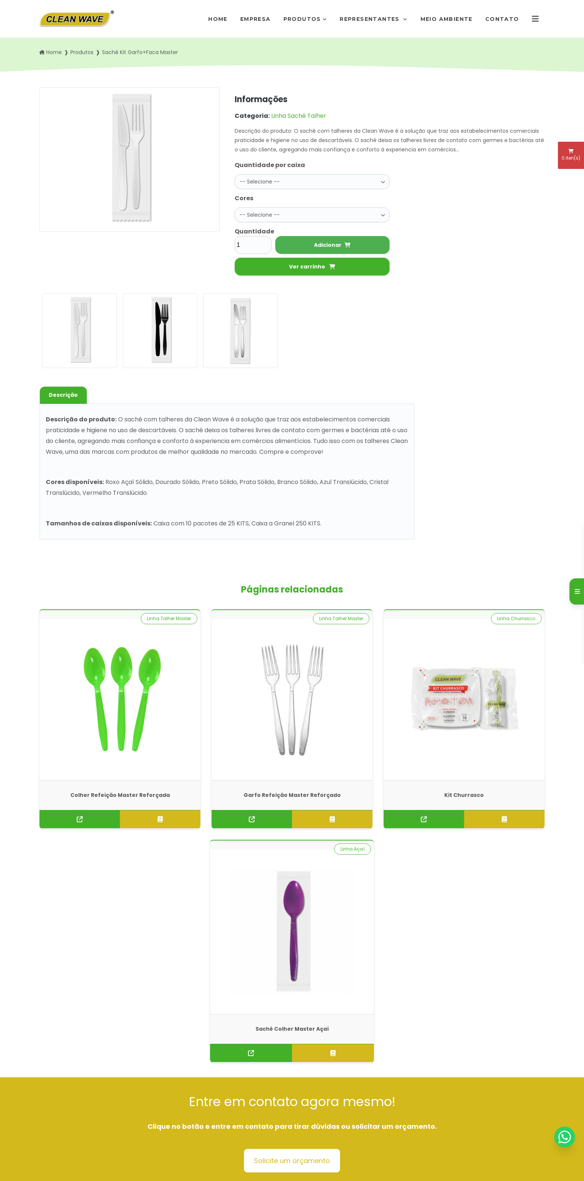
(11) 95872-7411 (321, 1087)
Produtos (302, 19)
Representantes (371, 19)
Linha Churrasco (387, 615)
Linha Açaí (523, 615)
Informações (190, 1120)
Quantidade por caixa (270, 165)
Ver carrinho (312, 263)
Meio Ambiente (446, 19)
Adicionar (332, 242)
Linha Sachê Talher (298, 115)
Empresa (255, 19)
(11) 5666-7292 (322, 1077)
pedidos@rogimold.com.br (337, 1096)
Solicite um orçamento (292, 881)
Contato (502, 19)
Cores (244, 196)
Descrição (63, 392)
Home (218, 19)
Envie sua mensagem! (336, 1114)
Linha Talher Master (126, 615)
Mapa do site (190, 1132)
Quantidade (253, 228)
